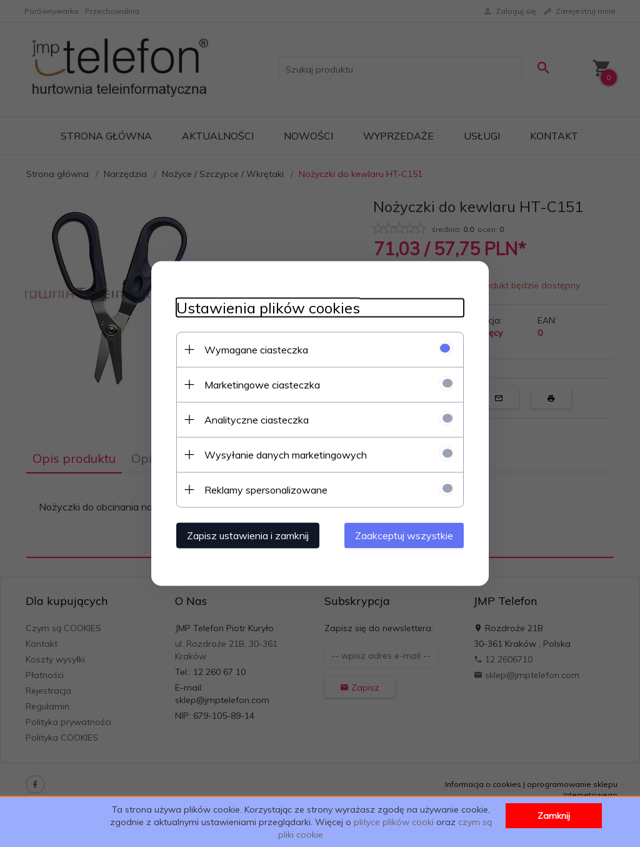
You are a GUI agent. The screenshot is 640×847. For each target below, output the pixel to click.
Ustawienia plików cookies (268, 308)
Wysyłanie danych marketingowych (285, 455)
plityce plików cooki (394, 822)
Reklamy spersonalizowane (266, 490)
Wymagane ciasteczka (256, 349)
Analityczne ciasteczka (256, 419)
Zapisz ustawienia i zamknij (248, 535)
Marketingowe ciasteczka (262, 384)
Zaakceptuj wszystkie (404, 535)
